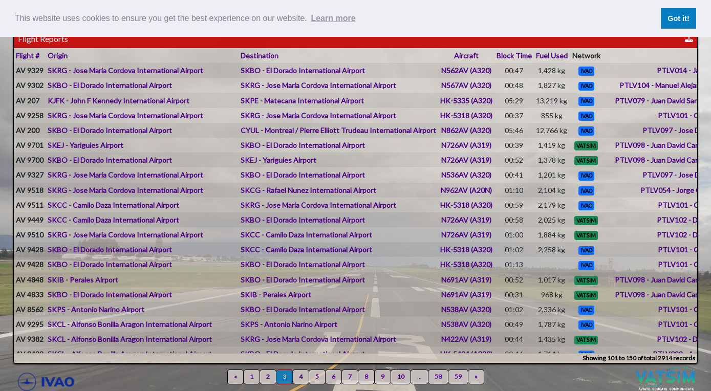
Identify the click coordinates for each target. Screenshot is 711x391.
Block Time (514, 55)
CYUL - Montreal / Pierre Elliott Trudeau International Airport (338, 130)
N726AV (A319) (466, 145)
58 (438, 376)
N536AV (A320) (466, 174)
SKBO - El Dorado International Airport (303, 70)
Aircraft (466, 55)
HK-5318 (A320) (466, 115)
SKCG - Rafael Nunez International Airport (308, 190)
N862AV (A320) (466, 130)
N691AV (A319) (466, 279)
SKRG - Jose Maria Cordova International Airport (125, 70)
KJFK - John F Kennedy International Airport (118, 100)
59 (458, 376)
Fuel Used (552, 55)
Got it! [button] (678, 18)
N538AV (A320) (466, 309)
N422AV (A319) (466, 339)
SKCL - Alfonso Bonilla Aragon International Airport (130, 324)
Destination (259, 55)
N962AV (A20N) (466, 190)
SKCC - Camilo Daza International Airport (113, 205)
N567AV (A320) (466, 85)
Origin (58, 55)
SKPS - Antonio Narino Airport (96, 309)
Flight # (27, 55)
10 (400, 376)
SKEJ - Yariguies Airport (85, 145)
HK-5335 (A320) (466, 100)
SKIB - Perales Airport (83, 279)
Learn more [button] (333, 18)
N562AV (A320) (466, 70)
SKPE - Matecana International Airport (302, 100)
